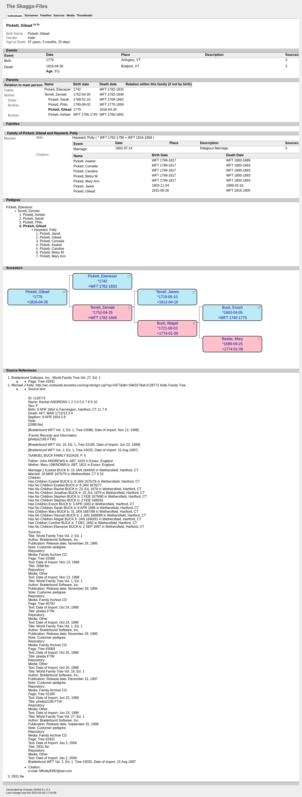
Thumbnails (84, 15)
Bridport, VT (130, 66)
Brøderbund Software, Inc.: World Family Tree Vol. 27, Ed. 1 (55, 377)
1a (34, 24)
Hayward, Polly (83, 137)
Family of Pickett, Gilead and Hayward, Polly (42, 133)
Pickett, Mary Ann (86, 181)
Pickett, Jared (83, 186)
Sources (59, 15)
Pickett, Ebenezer (57, 89)
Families (45, 15)
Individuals (15, 15)
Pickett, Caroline (85, 171)
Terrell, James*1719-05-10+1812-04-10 (167, 297)
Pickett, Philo (58, 104)
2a (37, 24)
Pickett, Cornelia (85, 166)
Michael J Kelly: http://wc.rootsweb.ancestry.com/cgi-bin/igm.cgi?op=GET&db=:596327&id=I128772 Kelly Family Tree (98, 385)
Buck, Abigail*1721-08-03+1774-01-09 (167, 328)
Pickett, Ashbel (59, 114)
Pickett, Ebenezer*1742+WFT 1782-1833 (102, 281)
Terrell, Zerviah (55, 94)
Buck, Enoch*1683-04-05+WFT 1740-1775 (232, 312)
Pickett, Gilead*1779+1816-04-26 (37, 297)
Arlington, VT (131, 60)
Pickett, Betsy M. (85, 176)
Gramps (28, 789)
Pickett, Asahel (84, 161)
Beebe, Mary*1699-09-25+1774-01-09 (232, 344)
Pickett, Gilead (84, 191)
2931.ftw (17, 776)
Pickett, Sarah (58, 99)
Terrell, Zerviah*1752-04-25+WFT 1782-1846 (102, 312)
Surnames (31, 15)
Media (70, 15)
